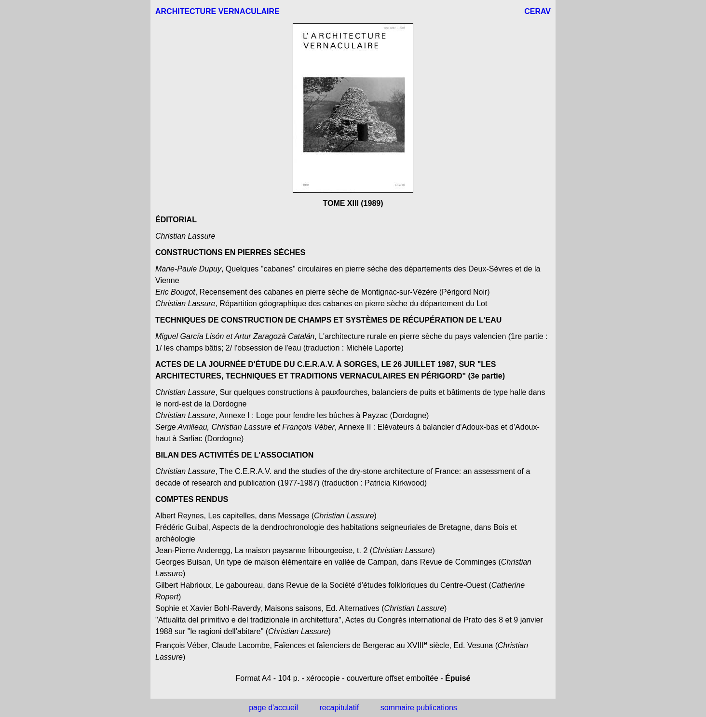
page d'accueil (273, 707)
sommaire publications (418, 707)
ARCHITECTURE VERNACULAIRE (217, 11)
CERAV (537, 11)
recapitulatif (339, 707)
